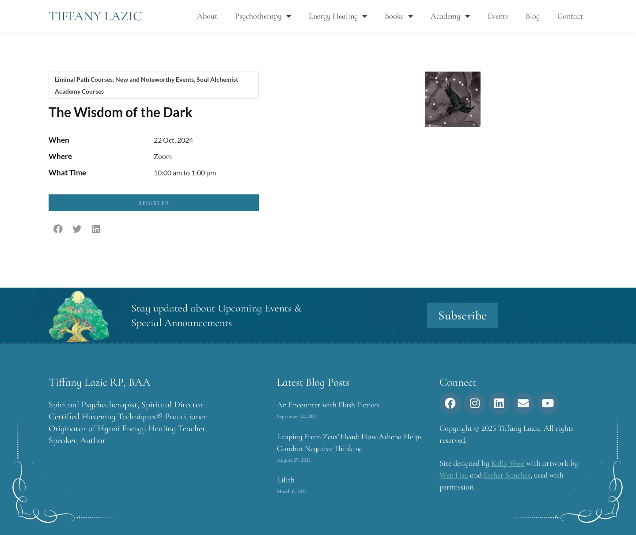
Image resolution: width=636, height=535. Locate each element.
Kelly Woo (508, 463)
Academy (450, 16)
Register (154, 203)
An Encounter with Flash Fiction (328, 405)
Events (498, 16)
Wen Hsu (453, 475)
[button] (58, 229)
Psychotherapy (263, 16)
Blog (533, 16)
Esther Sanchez (507, 475)
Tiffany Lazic (95, 16)
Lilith (286, 480)
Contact (570, 16)
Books (399, 16)
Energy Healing (338, 16)
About (207, 16)
